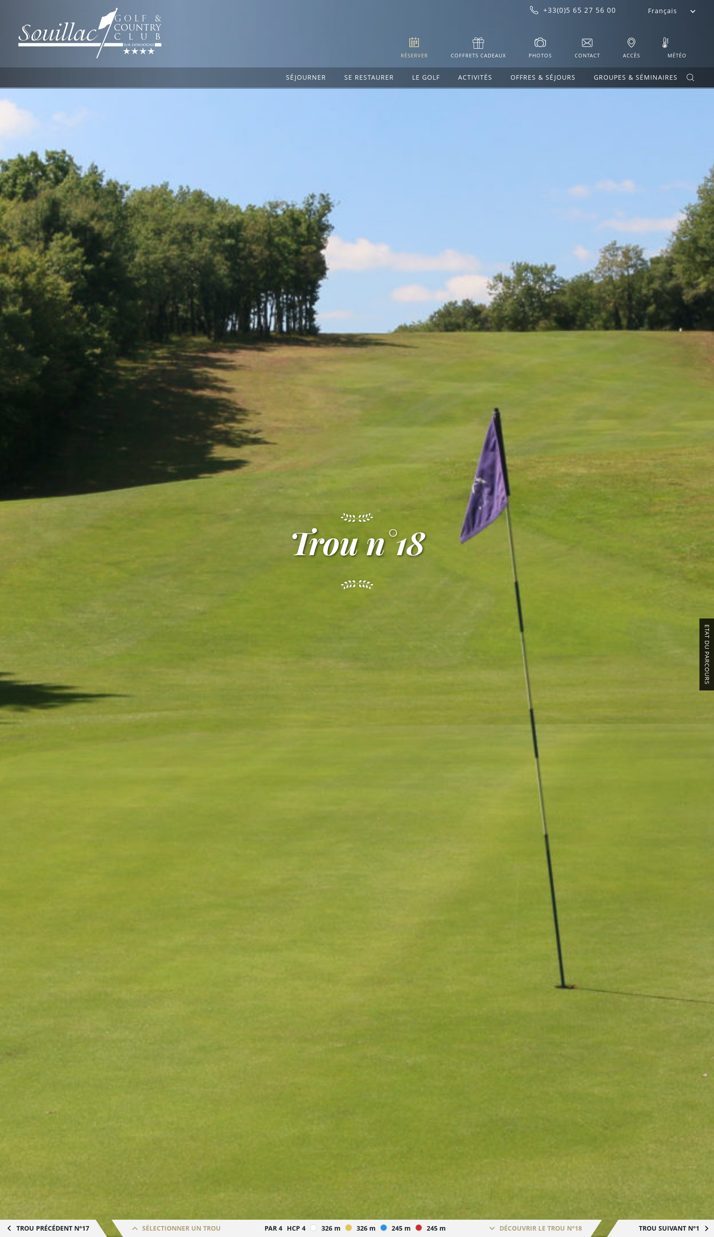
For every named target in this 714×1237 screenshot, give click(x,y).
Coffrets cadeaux (478, 55)
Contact (587, 55)
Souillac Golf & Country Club (90, 33)
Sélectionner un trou (181, 1228)
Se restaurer (369, 77)
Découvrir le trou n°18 (541, 1228)
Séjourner (306, 77)
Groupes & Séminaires (636, 77)
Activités (475, 77)
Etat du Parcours (707, 654)
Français (662, 10)
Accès (631, 55)
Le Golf (426, 77)
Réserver (414, 55)
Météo (677, 55)
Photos (540, 55)
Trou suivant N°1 (669, 1228)
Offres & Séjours (543, 77)
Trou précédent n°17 (52, 1228)
